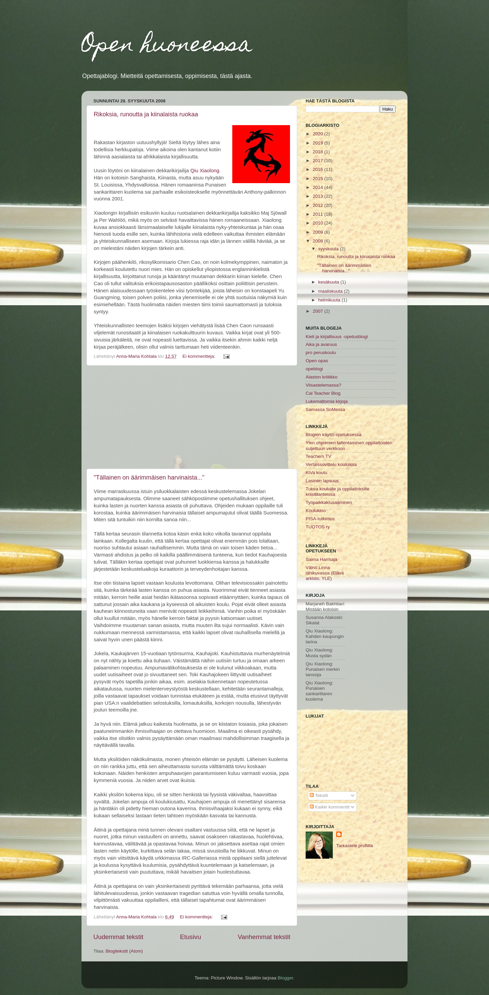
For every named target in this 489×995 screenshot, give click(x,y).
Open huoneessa (167, 46)
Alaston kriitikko (322, 376)
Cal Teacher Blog (323, 393)
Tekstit (319, 795)
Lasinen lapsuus (322, 480)
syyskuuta (329, 248)
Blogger (285, 977)
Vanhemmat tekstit (264, 936)
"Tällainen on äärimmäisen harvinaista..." (149, 477)
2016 (318, 169)
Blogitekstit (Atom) (124, 951)
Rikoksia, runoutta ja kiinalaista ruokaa (146, 114)
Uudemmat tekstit (118, 936)
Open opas (317, 360)
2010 (318, 223)
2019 (318, 142)
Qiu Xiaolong (205, 170)
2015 (318, 178)
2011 (318, 214)
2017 (318, 160)
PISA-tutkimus (320, 518)
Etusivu (190, 936)
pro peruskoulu (321, 352)
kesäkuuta (329, 282)
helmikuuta (330, 300)
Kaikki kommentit (330, 806)
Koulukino (316, 510)
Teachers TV (318, 456)
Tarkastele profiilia (354, 845)
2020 (318, 133)
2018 (318, 151)
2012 (318, 205)
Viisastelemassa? (323, 385)
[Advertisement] (192, 417)
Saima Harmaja (321, 559)
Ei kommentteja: (199, 356)
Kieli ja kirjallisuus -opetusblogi (337, 336)
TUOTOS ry (318, 526)
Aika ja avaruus (321, 344)
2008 (318, 240)
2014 (318, 187)
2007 (318, 311)
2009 (318, 232)
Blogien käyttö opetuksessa (333, 434)
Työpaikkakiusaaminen (329, 502)
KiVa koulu (316, 472)
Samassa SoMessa (325, 409)
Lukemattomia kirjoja (327, 401)
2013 (318, 196)
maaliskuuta (331, 291)
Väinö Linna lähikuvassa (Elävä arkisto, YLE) (325, 573)
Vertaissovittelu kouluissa (331, 464)
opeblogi (314, 368)
